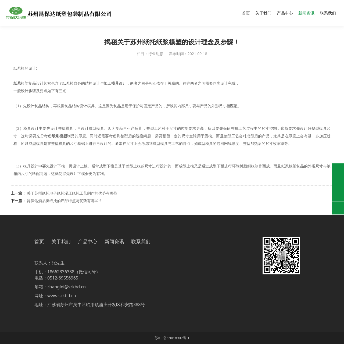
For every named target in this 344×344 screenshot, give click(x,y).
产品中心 (285, 13)
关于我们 (263, 13)
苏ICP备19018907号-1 (172, 337)
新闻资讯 (306, 13)
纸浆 (66, 83)
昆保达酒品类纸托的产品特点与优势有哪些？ (64, 200)
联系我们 (328, 13)
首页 (246, 13)
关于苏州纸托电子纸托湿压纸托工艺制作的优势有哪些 (72, 193)
